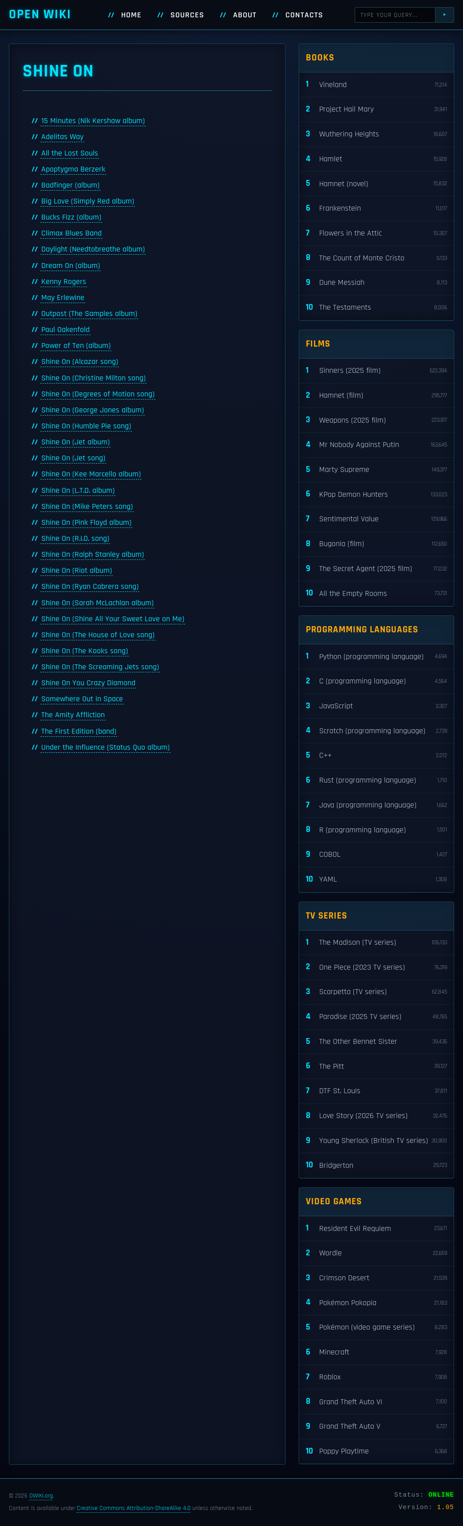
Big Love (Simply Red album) (87, 201)
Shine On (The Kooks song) (84, 651)
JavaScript (376, 706)
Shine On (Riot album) (76, 570)
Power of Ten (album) (76, 346)
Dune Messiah (376, 283)
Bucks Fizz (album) (71, 217)
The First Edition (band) (78, 731)
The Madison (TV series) (376, 943)
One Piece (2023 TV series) (376, 967)
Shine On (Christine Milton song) (93, 378)
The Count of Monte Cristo (376, 258)
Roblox (376, 1377)
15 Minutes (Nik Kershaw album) (93, 121)
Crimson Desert (376, 1278)
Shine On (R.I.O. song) (75, 538)
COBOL (376, 855)
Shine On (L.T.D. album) (78, 490)
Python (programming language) (376, 656)
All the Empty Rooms (376, 593)
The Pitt (376, 1066)
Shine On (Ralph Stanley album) (92, 554)
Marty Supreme (376, 470)
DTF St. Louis (376, 1091)
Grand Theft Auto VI (376, 1402)
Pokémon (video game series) (376, 1327)
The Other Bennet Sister (376, 1042)
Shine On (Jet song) (73, 458)
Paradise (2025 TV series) (376, 1017)
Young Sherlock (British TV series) (376, 1141)
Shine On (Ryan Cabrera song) (90, 586)
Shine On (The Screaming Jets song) (100, 667)
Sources (187, 15)
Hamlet (376, 159)
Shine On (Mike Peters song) (87, 506)
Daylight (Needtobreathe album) (93, 249)
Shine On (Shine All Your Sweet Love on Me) (112, 619)
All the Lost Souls (69, 153)
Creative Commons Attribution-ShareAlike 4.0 (133, 1508)
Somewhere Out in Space (82, 699)
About (245, 15)
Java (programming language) (376, 805)
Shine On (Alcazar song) (79, 362)
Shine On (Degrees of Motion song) (97, 394)
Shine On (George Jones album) (92, 410)
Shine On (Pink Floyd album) (86, 522)
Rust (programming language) (376, 780)
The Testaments (376, 308)
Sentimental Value (376, 519)
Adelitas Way (62, 137)
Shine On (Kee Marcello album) (91, 474)
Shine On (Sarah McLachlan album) (97, 603)
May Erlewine (62, 298)
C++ (376, 756)
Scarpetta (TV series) (376, 992)
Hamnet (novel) (376, 184)
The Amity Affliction (73, 715)
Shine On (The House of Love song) (97, 635)
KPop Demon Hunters (376, 494)
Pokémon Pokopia (376, 1303)
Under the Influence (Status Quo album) (105, 747)
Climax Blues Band (71, 233)
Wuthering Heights (376, 134)
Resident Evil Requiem (376, 1228)
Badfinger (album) (70, 185)
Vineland (376, 85)
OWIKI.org (41, 1496)
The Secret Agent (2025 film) (376, 569)
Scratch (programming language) (376, 731)
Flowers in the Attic (376, 233)
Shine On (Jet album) (75, 442)
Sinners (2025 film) (376, 371)
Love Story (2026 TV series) (376, 1116)
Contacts (304, 15)
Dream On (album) (70, 266)
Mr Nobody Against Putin (376, 445)
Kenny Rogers (63, 282)
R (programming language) (376, 830)
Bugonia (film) (376, 544)
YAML (376, 880)
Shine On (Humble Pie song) (86, 426)
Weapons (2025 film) (376, 420)
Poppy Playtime (376, 1451)
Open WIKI (40, 14)
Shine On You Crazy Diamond (88, 683)
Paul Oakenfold (65, 330)
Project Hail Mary (376, 109)
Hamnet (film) (376, 396)
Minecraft (376, 1352)
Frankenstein (376, 209)
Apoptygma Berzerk (73, 169)
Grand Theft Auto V (376, 1427)
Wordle (376, 1253)
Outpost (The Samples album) (89, 314)
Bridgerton (376, 1165)
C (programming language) (376, 681)
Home (131, 15)
